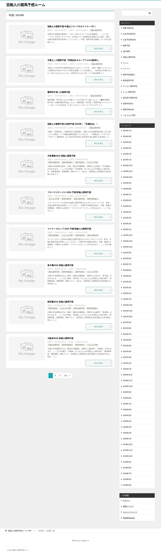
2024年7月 (127, 131)
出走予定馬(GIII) (129, 40)
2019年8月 (127, 468)
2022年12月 (127, 235)
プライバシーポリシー (80, 541)
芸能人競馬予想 (96, 30)
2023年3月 (127, 218)
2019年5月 (127, 485)
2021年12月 (127, 305)
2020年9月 (127, 392)
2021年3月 (127, 357)
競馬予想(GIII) (128, 109)
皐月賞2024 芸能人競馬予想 (60, 265)
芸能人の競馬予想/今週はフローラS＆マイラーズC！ (71, 26)
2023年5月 (127, 206)
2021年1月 (127, 369)
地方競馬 (126, 51)
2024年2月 (127, 154)
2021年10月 (127, 317)
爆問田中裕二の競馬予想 (58, 92)
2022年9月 (127, 253)
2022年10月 (127, 247)
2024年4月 (127, 142)
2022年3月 (127, 287)
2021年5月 (127, 346)
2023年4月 (127, 212)
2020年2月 (127, 433)
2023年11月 (127, 171)
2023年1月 (127, 229)
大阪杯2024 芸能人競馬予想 (60, 338)
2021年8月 (127, 328)
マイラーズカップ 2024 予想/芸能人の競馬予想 (69, 229)
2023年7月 (127, 195)
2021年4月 (127, 351)
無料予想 (126, 46)
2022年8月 (127, 258)
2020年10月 (127, 386)
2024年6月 (127, 136)
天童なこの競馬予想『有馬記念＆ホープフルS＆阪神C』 (73, 60)
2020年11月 (127, 380)
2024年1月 (127, 160)
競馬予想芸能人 (67, 162)
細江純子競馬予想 (130, 98)
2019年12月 (127, 444)
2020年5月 (127, 415)
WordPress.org (129, 518)
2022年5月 (127, 276)
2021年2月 (127, 363)
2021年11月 (127, 311)
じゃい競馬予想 (129, 92)
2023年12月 (127, 165)
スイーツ (126, 69)
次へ (66, 375)
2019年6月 (127, 479)
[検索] (137, 13)
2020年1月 (127, 439)
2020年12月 (127, 375)
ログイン (126, 501)
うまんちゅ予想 (92, 162)
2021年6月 (127, 340)
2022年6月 (127, 270)
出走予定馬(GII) (129, 34)
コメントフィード (130, 512)
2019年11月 (127, 450)
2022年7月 (127, 264)
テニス (125, 63)
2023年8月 (127, 189)
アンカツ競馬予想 (130, 86)
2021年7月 (127, 334)
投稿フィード (128, 506)
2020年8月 (127, 398)
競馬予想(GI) (79, 162)
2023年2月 (127, 224)
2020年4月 (127, 421)
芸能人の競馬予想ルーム (27, 4)
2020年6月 (127, 410)
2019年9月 (127, 462)
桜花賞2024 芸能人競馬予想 (60, 302)
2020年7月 (127, 404)
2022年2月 (127, 293)
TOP (19, 531)
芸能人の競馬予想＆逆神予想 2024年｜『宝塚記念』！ (72, 124)
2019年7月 (127, 473)
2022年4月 (127, 282)
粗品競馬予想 (128, 80)
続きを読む (102, 48)
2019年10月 (127, 456)
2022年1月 (127, 299)
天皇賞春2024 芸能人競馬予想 (61, 156)
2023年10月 (127, 177)
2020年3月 (127, 427)
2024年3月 (127, 148)
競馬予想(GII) (66, 199)
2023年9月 (127, 183)
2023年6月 (127, 200)
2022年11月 (127, 241)
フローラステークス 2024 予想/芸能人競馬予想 (69, 192)
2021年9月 (127, 322)
